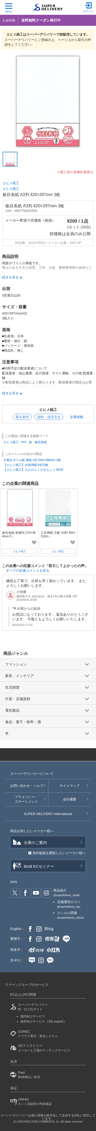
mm (23, 442)
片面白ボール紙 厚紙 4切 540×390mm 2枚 (32, 460)
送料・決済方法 (48, 417)
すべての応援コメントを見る (27, 570)
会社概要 (69, 799)
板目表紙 (41, 442)
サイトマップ (70, 786)
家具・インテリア (19, 676)
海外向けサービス (43, 1021)
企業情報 (76, 417)
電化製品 (12, 710)
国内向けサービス (32, 1016)
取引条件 (22, 417)
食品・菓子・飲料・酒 (23, 722)
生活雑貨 (12, 687)
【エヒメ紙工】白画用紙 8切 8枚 (25, 465)
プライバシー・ (26, 799)
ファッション (16, 664)
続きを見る (10, 393)
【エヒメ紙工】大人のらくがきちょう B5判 (33, 470)
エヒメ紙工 (11, 183)
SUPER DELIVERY (48, 814)
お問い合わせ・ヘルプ (26, 786)
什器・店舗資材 (17, 699)
